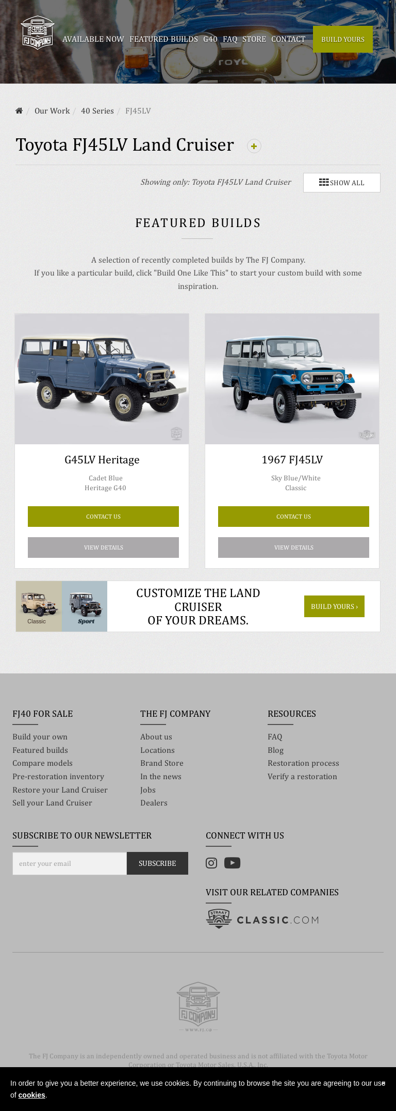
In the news (161, 776)
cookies (32, 1095)
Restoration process (303, 763)
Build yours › (334, 606)
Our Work (52, 111)
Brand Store (162, 763)
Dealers (154, 803)
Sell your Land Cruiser (52, 803)
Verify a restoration (302, 776)
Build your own (40, 737)
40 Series (97, 111)
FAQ (275, 737)
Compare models (42, 763)
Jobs (148, 790)
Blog (276, 750)
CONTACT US (103, 516)
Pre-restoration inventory (58, 776)
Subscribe (157, 863)
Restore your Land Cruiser (60, 790)
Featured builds (40, 750)
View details (103, 547)
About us (156, 737)
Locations (157, 750)
